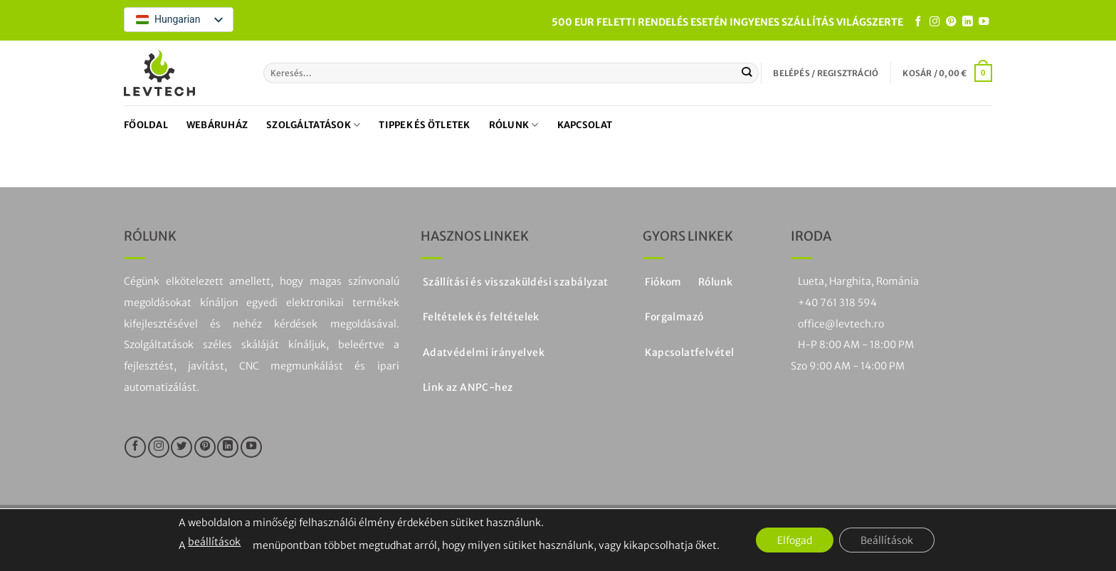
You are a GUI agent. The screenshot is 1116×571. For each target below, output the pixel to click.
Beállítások (886, 540)
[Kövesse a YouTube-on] (984, 22)
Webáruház (217, 125)
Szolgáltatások (313, 125)
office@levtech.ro (841, 324)
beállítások (214, 541)
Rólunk (514, 125)
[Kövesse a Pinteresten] (951, 22)
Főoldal (146, 125)
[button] (825, 73)
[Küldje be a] (747, 72)
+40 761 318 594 (837, 302)
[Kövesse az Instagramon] (934, 22)
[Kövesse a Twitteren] (181, 447)
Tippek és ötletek (424, 125)
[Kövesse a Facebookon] (918, 22)
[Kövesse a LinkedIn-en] (967, 22)
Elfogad (794, 540)
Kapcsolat (584, 125)
